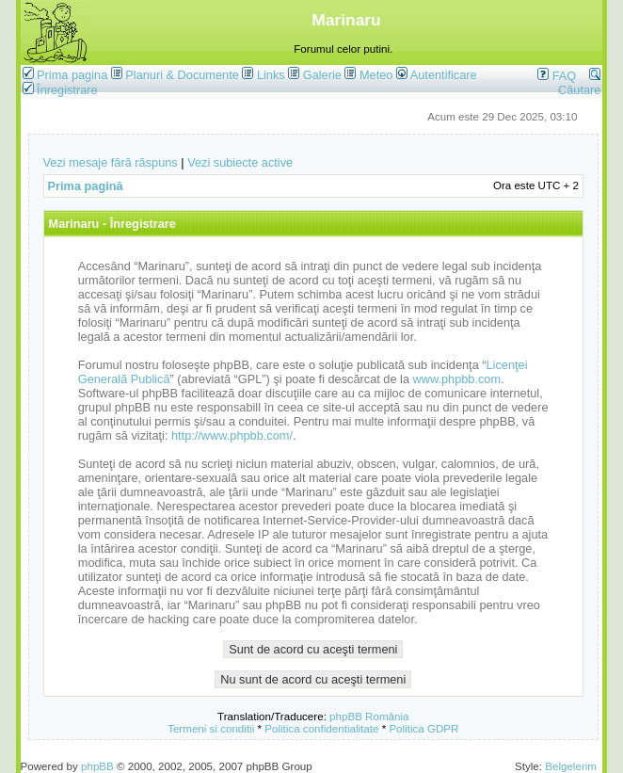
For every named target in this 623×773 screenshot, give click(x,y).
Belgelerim (571, 766)
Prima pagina (72, 75)
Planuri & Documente (181, 75)
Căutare (579, 83)
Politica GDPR (423, 728)
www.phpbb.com (457, 379)
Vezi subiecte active (240, 162)
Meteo (375, 75)
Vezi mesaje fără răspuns (110, 162)
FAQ (556, 76)
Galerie (322, 75)
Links (271, 75)
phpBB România (368, 716)
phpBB (97, 766)
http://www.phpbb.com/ (232, 435)
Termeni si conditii (211, 728)
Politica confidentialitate (321, 728)
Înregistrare (60, 90)
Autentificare (436, 75)
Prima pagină (85, 186)
